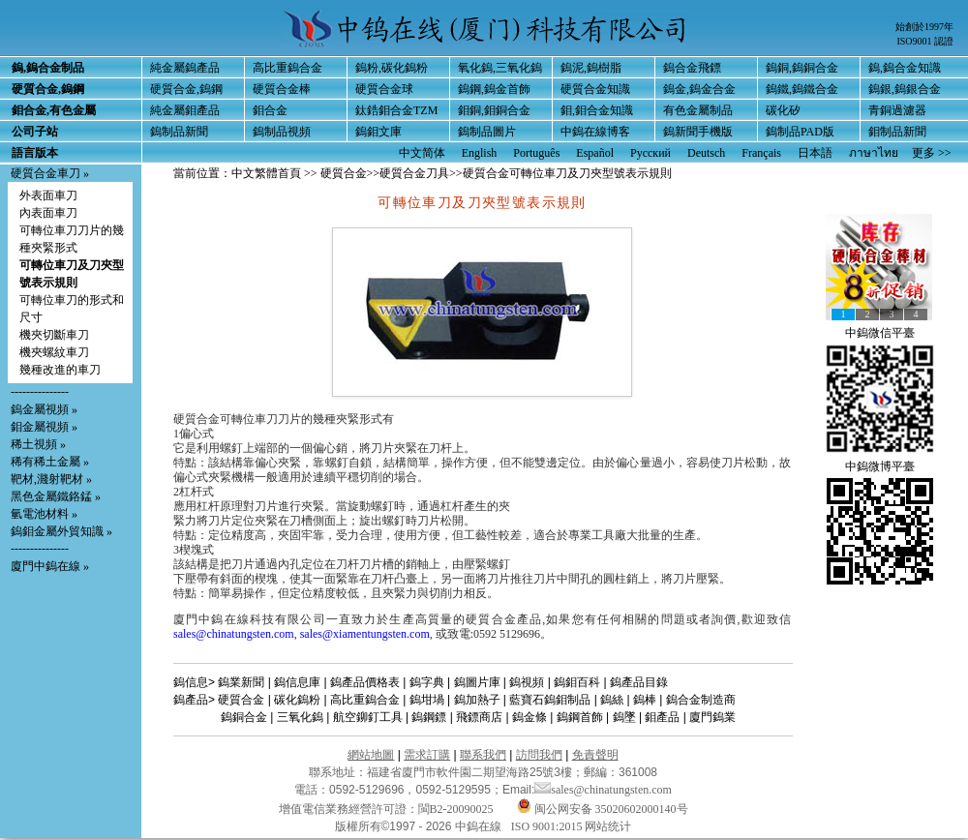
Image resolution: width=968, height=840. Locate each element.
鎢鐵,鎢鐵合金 (802, 89)
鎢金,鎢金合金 (699, 89)
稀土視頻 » (38, 444)
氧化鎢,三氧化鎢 (500, 68)
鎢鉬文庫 (378, 131)
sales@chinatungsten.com (233, 634)
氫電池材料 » (44, 514)
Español (595, 153)
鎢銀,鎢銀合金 (904, 89)
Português (536, 153)
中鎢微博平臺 (880, 466)
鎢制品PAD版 (800, 131)
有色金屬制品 (698, 110)
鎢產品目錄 (639, 682)
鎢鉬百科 (577, 682)
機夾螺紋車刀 (54, 352)
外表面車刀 (48, 195)
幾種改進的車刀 (60, 369)
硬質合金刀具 (414, 173)
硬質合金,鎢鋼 (186, 89)
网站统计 (608, 826)
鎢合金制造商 (701, 699)
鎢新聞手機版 (698, 131)
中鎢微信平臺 (880, 333)
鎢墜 (624, 717)
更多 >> (932, 153)
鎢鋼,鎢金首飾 (494, 89)
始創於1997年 (924, 26)
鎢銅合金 (244, 717)
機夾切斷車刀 (54, 335)
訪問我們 (539, 755)
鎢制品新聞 (179, 131)
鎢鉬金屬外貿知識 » (61, 531)
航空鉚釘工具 (368, 717)
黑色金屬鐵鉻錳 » (56, 496)
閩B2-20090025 (456, 809)
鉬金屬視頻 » (44, 427)
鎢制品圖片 (487, 131)
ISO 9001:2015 (548, 826)
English (480, 153)
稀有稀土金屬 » (50, 461)
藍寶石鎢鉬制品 (549, 699)
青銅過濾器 (897, 110)
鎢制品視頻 (282, 131)
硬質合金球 (384, 89)
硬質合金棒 (282, 89)
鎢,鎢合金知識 (904, 68)
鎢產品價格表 (365, 682)
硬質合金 (343, 173)
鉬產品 (662, 717)
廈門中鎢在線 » (50, 566)
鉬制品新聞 (897, 131)
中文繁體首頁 (266, 173)
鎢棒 (644, 699)
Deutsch (706, 153)
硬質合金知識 (595, 89)
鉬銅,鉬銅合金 (494, 110)
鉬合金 (270, 110)
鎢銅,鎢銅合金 (802, 68)
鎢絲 (611, 699)
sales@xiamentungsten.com (365, 634)
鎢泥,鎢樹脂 (590, 68)
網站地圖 (371, 755)
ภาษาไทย (873, 153)
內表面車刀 (48, 213)
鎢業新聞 (241, 682)
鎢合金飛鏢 (692, 68)
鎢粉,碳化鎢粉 (391, 68)
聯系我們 (483, 755)
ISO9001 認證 (924, 41)
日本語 (815, 153)
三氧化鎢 (300, 717)
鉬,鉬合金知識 (596, 110)
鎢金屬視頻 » (44, 409)
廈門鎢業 (712, 717)
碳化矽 (783, 110)
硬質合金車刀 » (50, 173)
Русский (650, 153)
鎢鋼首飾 (580, 717)
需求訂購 (427, 755)
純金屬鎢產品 (185, 68)
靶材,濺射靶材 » (51, 479)
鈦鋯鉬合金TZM (396, 110)
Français (761, 153)
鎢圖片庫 (477, 682)
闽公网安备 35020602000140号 (602, 809)
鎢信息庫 (297, 682)
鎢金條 (529, 717)
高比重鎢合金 (287, 68)
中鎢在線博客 (595, 131)
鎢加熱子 (477, 699)
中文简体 (422, 153)
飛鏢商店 (479, 717)
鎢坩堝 (426, 699)
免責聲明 (595, 755)
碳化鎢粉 (297, 699)
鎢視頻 (526, 682)
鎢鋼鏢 (428, 717)
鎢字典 (426, 682)
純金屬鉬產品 (185, 110)
